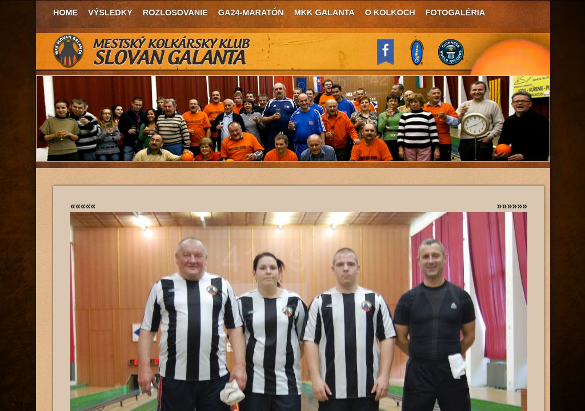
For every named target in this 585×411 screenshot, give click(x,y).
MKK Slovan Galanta (152, 51)
